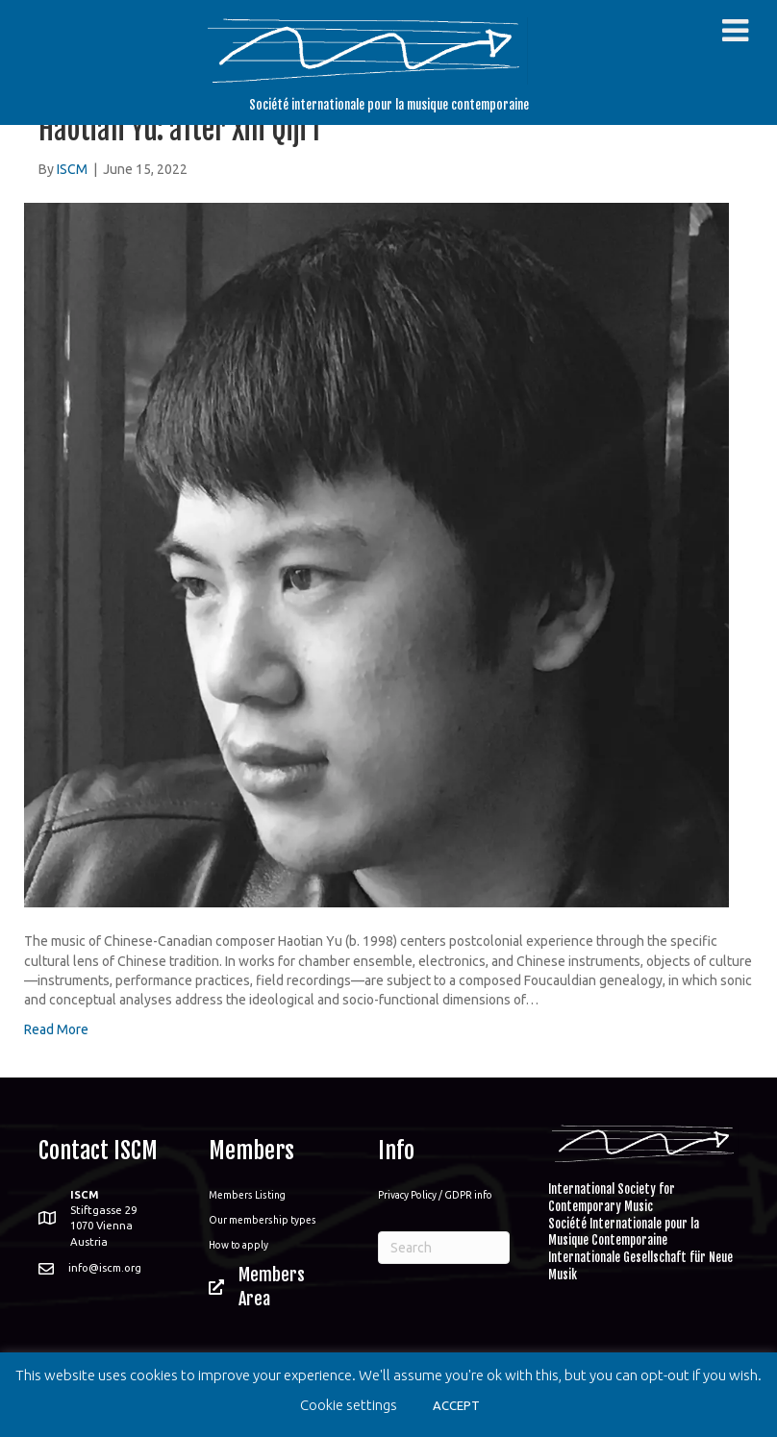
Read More (56, 1029)
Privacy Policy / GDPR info (435, 1195)
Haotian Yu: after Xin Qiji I (179, 129)
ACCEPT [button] (456, 1405)
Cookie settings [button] (348, 1405)
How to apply (238, 1245)
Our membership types (262, 1220)
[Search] (444, 1247)
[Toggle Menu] (735, 31)
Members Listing (247, 1195)
